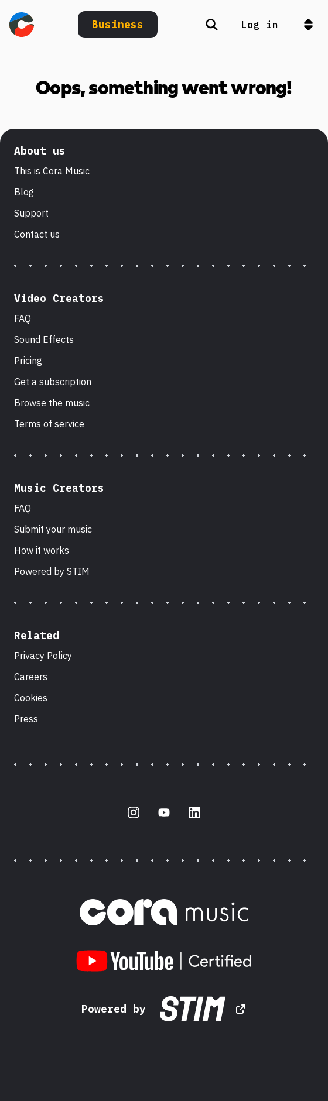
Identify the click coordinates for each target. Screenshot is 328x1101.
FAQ (22, 318)
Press (26, 719)
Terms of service (49, 424)
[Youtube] (164, 812)
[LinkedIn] (194, 812)
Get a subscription (52, 381)
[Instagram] (133, 812)
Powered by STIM (52, 571)
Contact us (37, 234)
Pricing (28, 360)
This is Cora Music (52, 171)
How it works (41, 550)
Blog (24, 192)
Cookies (30, 698)
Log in (260, 24)
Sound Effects (44, 339)
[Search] (211, 24)
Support (31, 213)
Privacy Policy (43, 655)
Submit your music (53, 529)
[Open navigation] (308, 24)
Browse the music (52, 403)
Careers (30, 676)
